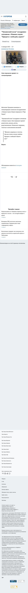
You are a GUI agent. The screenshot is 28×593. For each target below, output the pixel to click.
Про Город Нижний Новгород (8, 458)
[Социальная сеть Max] (14, 70)
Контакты (4, 484)
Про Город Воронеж (6, 440)
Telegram (3, 478)
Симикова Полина (7, 49)
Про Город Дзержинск (6, 460)
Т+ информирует (16, 20)
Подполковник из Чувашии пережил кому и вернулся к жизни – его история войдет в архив (14, 214)
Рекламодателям (5, 497)
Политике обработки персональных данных (7, 28)
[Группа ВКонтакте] (7, 67)
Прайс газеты (4, 494)
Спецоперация (16, 41)
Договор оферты (5, 489)
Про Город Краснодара (6, 466)
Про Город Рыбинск (6, 451)
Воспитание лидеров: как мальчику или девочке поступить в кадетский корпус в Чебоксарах (14, 234)
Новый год (5, 41)
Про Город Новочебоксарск (7, 431)
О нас (3, 481)
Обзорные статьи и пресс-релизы (9, 492)
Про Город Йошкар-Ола (7, 437)
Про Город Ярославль (6, 445)
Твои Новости (5, 434)
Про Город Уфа (5, 454)
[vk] (12, 177)
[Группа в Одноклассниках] (5, 473)
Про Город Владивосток (7, 463)
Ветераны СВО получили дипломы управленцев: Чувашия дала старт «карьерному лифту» (14, 224)
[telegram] (16, 177)
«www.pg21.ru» (12, 505)
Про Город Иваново (6, 443)
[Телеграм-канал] (20, 67)
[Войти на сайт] (25, 16)
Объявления (4, 486)
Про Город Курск (5, 449)
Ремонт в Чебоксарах (6, 20)
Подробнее (4, 545)
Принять (22, 24)
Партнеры (4, 500)
